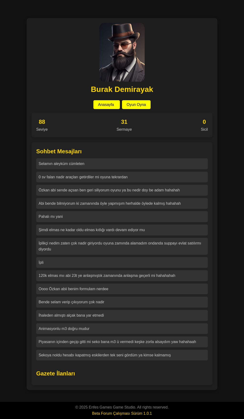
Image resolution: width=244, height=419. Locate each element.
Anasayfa (106, 105)
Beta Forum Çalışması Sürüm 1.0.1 (122, 413)
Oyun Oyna (136, 105)
